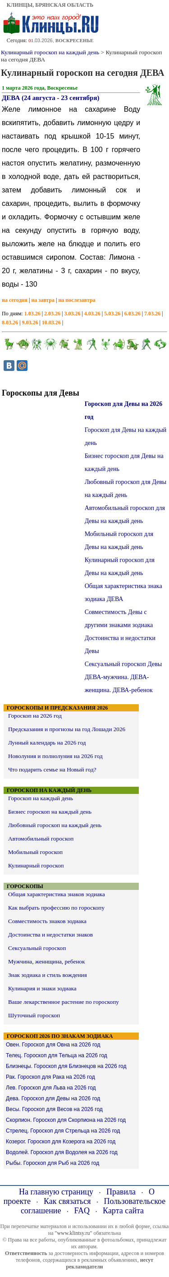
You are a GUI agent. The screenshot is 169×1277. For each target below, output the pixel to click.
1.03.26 (32, 313)
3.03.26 (72, 313)
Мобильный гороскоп (35, 852)
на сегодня (14, 300)
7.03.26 (152, 313)
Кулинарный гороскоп (36, 865)
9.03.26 (30, 322)
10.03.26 (51, 322)
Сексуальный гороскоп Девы (123, 664)
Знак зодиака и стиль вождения (47, 975)
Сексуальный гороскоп (37, 948)
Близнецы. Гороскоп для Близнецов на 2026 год (66, 1066)
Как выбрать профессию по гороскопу (56, 907)
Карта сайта (123, 1210)
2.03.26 (52, 313)
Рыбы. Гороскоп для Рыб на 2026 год (52, 1163)
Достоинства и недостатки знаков (50, 934)
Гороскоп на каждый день (40, 798)
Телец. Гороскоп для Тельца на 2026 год (56, 1055)
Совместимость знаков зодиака (47, 921)
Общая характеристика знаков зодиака (56, 894)
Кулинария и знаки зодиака (42, 988)
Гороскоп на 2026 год (35, 715)
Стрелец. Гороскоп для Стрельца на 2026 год (63, 1131)
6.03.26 (132, 313)
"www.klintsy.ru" (73, 1233)
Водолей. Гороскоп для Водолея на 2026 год (62, 1152)
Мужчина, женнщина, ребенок (46, 961)
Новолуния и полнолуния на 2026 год (55, 756)
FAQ (82, 1210)
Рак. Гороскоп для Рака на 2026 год (50, 1077)
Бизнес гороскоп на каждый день (49, 811)
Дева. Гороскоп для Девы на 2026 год (53, 1098)
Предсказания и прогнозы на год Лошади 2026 (66, 729)
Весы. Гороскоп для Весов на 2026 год (54, 1109)
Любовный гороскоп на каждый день (54, 825)
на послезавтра (76, 300)
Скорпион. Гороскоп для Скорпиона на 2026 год (66, 1120)
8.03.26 (10, 322)
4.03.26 (92, 313)
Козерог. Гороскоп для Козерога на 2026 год (60, 1141)
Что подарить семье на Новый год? (52, 769)
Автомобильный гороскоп (40, 838)
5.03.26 (112, 313)
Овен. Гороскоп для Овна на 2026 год (53, 1045)
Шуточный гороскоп (34, 1015)
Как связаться (67, 1201)
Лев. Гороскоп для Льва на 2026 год (51, 1088)
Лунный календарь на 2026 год (47, 742)
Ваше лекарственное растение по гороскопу (63, 1001)
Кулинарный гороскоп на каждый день (50, 52)
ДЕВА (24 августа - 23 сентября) (51, 97)
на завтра (43, 300)
